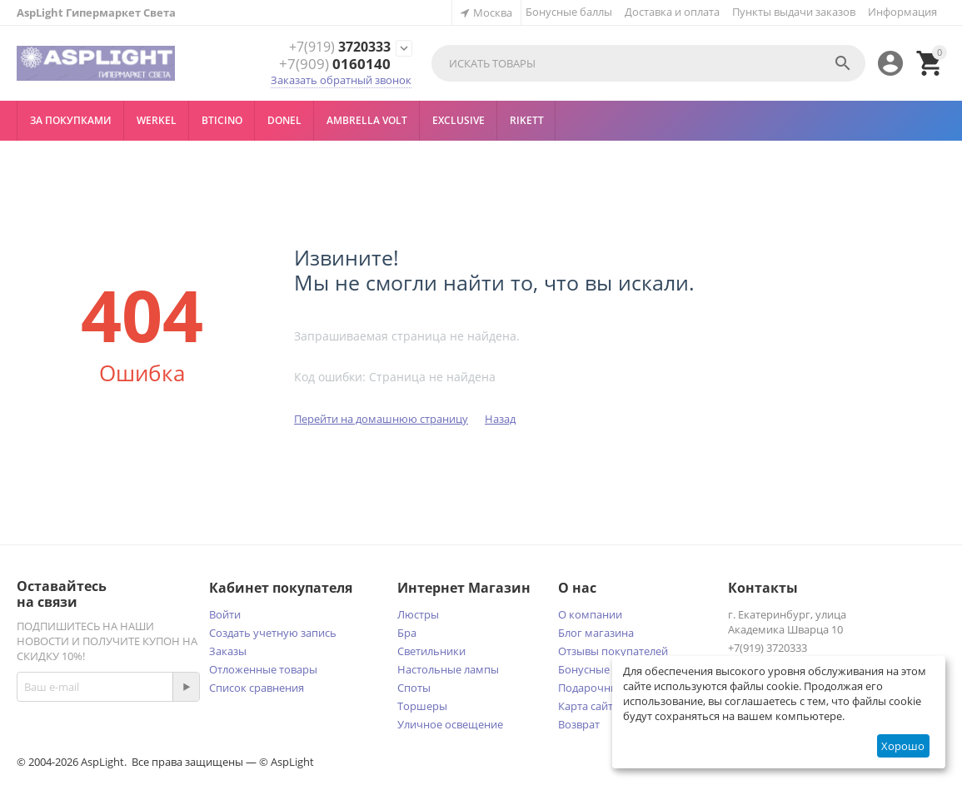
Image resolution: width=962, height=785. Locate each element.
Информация (902, 11)
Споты (414, 687)
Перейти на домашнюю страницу (381, 418)
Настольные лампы (448, 669)
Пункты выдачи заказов (793, 11)
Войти (225, 614)
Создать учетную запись (272, 632)
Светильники (431, 650)
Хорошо (903, 745)
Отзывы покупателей (613, 650)
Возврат (579, 724)
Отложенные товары (263, 669)
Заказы (228, 650)
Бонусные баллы (569, 11)
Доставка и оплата (672, 11)
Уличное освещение (450, 724)
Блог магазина (596, 632)
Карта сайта (588, 705)
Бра (406, 632)
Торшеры (422, 705)
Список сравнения (256, 687)
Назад (500, 418)
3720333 (335, 47)
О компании (590, 614)
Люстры (418, 614)
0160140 (335, 64)
